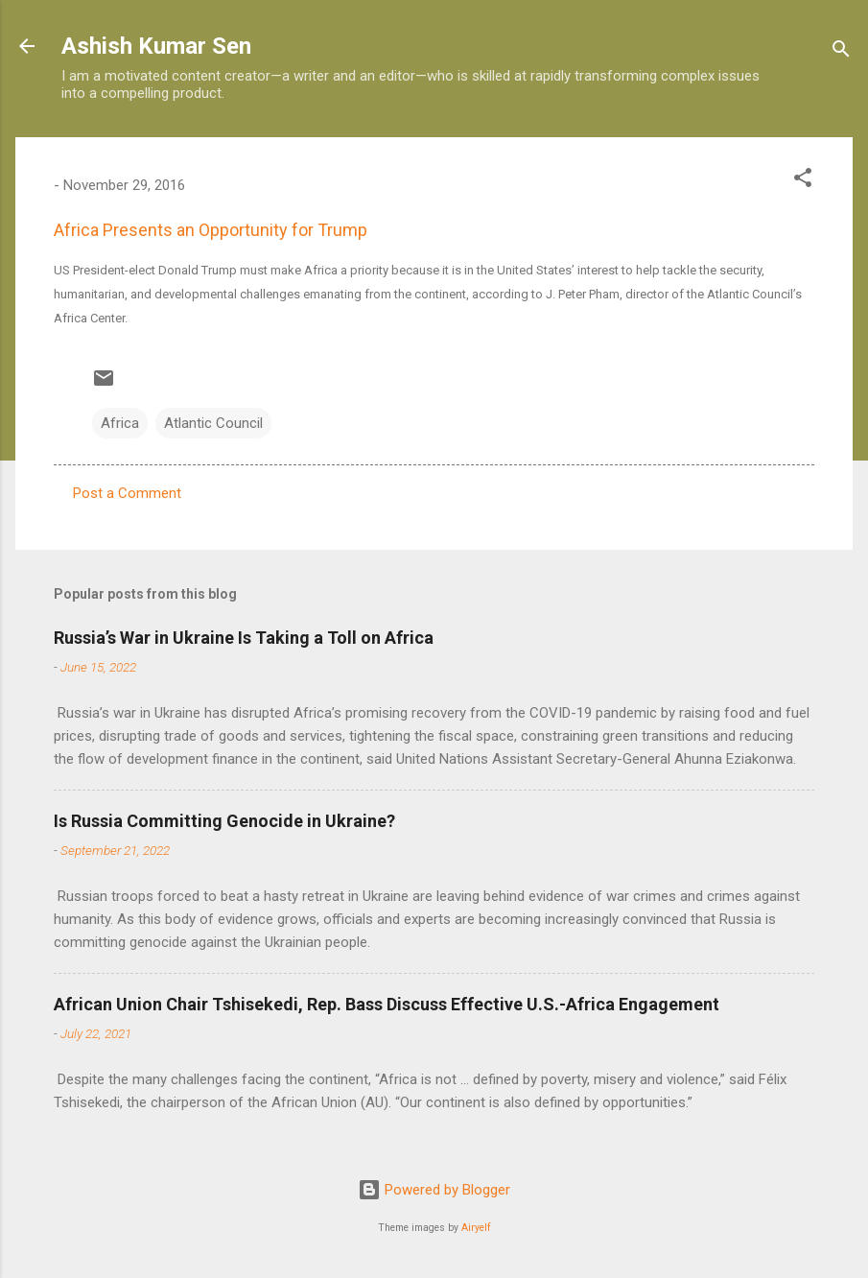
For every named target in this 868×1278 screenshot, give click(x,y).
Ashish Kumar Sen (156, 46)
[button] (802, 181)
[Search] (841, 52)
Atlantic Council (213, 423)
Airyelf (476, 1227)
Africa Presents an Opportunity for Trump (210, 230)
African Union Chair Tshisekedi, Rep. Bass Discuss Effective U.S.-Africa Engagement (386, 1004)
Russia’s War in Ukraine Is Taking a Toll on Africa (244, 637)
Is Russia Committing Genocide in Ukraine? (224, 821)
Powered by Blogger (434, 1189)
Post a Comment (127, 493)
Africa (120, 423)
